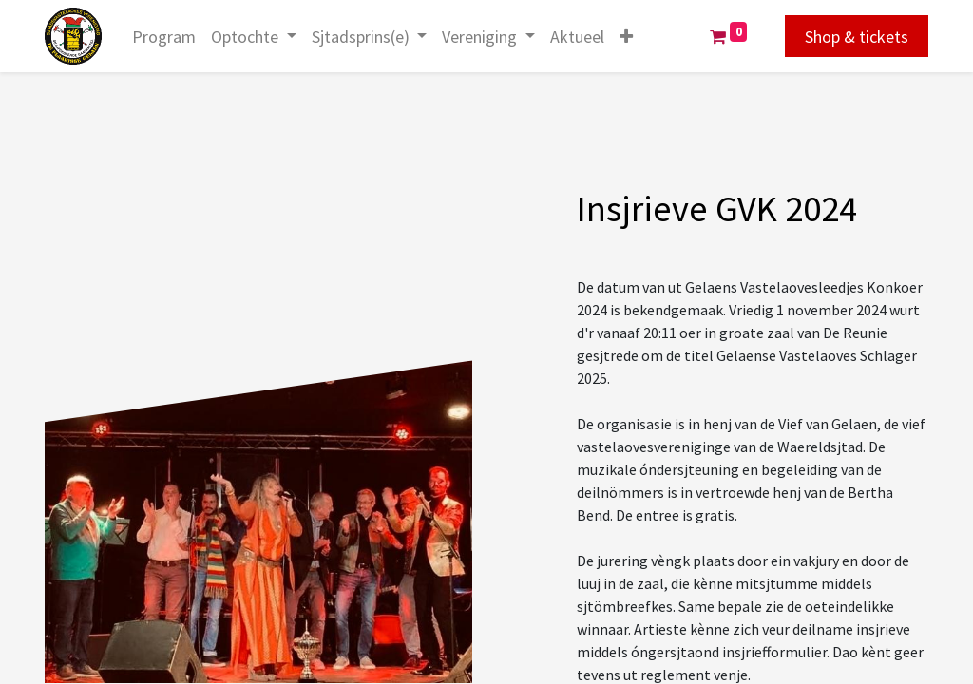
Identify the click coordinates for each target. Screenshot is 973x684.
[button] (626, 36)
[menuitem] (163, 36)
